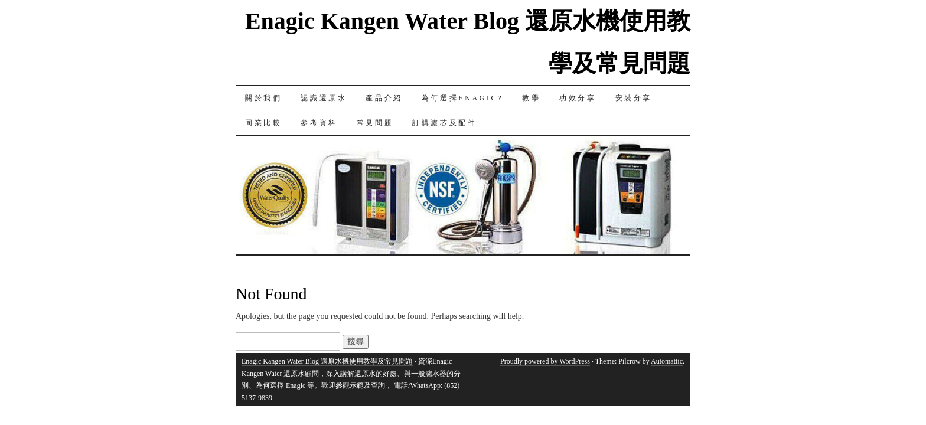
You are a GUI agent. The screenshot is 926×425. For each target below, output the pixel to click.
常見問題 (375, 123)
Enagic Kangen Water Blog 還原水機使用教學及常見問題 (327, 361)
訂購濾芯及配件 (444, 123)
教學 (531, 98)
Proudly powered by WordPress (545, 361)
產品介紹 (384, 98)
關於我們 (263, 98)
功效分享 (577, 98)
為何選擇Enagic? (462, 98)
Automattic (667, 361)
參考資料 (319, 123)
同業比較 (263, 123)
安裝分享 (633, 98)
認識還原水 (324, 98)
